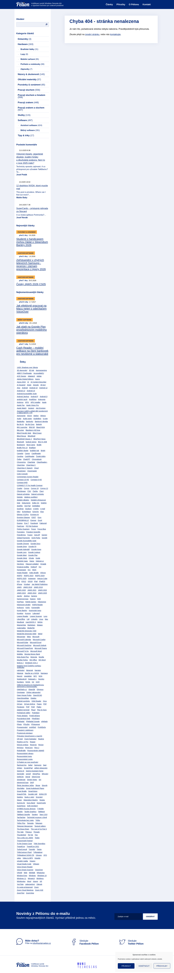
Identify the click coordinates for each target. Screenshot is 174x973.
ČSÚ (29, 491)
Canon (27, 453)
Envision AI (34, 515)
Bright (43, 451)
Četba (19, 459)
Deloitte (20, 497)
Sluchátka (20, 788)
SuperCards (41, 803)
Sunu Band (31, 803)
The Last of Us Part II (39, 829)
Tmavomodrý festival (25, 841)
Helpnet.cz (40, 561)
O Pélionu (134, 4)
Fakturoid (43, 523)
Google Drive (22, 547)
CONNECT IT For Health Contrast (29, 485)
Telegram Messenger (25, 826)
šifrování (45, 774)
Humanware (21, 570)
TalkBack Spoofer (23, 814)
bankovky (29, 421)
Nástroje (20, 673)
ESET (34, 517)
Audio (19, 419)
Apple (44, 402)
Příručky (120, 4)
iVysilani (27, 584)
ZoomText (20, 893)
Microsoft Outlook (39, 645)
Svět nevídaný (32, 806)
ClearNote (31, 462)
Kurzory (28, 613)
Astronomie (21, 416)
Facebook (34, 523)
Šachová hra (21, 765)
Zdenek (39, 884)
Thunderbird (21, 835)
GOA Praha (36, 538)
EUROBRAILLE (23, 520)
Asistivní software (31, 125)
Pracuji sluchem (29, 90)
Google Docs (35, 544)
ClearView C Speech (25, 468)
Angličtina (32, 399)
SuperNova (21, 806)
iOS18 (30, 581)
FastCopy (20, 526)
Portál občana (34, 716)
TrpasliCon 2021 (33, 846)
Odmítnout (144, 966)
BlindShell (31, 436)
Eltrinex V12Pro (23, 515)
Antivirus (20, 402)
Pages (39, 704)
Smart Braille (22, 791)
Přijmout (126, 966)
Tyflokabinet (37, 852)
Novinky (41, 679)
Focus (33, 529)
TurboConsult (22, 849)
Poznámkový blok (23, 719)
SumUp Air (21, 803)
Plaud (33, 710)
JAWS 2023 (21, 593)
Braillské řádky (29, 49)
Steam (19, 800)
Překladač (20, 721)
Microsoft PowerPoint (25, 648)
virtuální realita (22, 861)
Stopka (42, 800)
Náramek (29, 670)
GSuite (31, 558)
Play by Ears (42, 710)
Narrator (38, 670)
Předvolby (161, 966)
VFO (45, 855)
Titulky (37, 838)
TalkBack (41, 812)
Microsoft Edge (22, 642)
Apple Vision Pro (32, 405)
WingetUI (31, 878)
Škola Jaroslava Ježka (25, 785)
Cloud (36, 468)
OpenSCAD (37, 695)
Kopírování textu (35, 610)
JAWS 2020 (21, 590)
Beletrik (39, 424)
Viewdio (37, 858)
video (19, 858)
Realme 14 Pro (22, 742)
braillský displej (22, 451)
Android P (34, 397)
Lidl (28, 619)
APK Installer (35, 402)
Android (25, 388)
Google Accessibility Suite (26, 541)
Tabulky (20, 812)
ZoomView (30, 893)
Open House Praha (24, 695)
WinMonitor (21, 881)
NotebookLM (21, 679)
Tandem (35, 814)
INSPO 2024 (40, 576)
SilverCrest (36, 777)
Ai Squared (21, 385)
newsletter (28, 676)
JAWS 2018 (27, 587)
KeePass (20, 602)
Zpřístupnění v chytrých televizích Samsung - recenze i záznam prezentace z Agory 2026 (31, 265)
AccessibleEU (38, 373)
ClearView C (31, 465)
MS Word (42, 660)
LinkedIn (34, 619)
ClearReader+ (42, 462)
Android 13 (21, 391)
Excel (40, 520)
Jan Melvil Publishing (39, 584)
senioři (28, 774)
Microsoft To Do (23, 651)
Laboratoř (36, 613)
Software (25, 120)
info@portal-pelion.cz (42, 943)
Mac (46, 619)
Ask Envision (40, 408)
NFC (35, 676)
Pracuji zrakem (28, 102)
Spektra (20, 797)
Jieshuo (27, 596)
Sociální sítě (32, 794)
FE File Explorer (32, 526)
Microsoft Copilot (39, 640)
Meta (29, 637)
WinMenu (40, 878)
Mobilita (20, 654)
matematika (21, 628)
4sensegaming (41, 370)
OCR (38, 682)
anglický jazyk (22, 399)
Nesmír (19, 676)
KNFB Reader (37, 605)
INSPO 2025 (21, 578)
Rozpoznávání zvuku (25, 759)
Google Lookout (34, 552)
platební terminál (23, 710)
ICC (29, 570)
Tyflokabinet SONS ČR (25, 855)
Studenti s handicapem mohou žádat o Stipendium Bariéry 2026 (32, 242)
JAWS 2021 (31, 590)
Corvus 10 (35, 488)
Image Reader (22, 573)
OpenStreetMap (23, 698)
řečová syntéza (22, 745)
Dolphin (44, 503)
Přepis (19, 724)
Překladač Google (33, 721)
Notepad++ (32, 679)
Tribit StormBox (39, 844)
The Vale (20, 832)
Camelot (20, 453)
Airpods (36, 385)
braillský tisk (34, 451)
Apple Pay (21, 405)
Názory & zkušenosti (31, 74)
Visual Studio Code (24, 864)
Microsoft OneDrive (24, 645)
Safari (30, 765)
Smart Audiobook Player (35, 788)
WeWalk (32, 873)
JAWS (19, 587)
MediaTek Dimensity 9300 (26, 634)
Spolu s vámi (29, 797)
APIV (27, 402)
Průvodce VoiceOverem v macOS (29, 736)
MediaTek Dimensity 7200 (26, 631)
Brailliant (32, 448)
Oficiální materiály (29, 79)
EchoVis (36, 512)
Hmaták (43, 564)
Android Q (43, 397)
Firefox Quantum (23, 529)
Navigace (44, 673)
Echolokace (26, 512)
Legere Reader (22, 616)
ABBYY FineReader (24, 373)
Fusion (30, 535)
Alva (18, 388)
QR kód (20, 739)
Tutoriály (32, 849)
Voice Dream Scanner (25, 870)
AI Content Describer (38, 382)
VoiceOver (39, 870)
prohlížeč (32, 727)
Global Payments (23, 538)
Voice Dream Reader (25, 867)
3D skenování (22, 370)
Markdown (31, 625)
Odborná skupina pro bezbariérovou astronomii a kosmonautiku (30, 686)
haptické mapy (22, 561)
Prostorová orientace (25, 733)
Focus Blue (41, 529)
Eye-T (26, 523)
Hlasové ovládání (32, 564)
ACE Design (21, 376)
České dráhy (41, 456)
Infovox (43, 573)
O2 (33, 682)
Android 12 (43, 388)
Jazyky (19, 596)
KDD (39, 599)
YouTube (20, 884)
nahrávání (20, 670)
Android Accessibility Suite (27, 394)
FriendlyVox (21, 535)
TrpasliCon (21, 846)
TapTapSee (21, 817)
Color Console (22, 474)
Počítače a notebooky (32, 64)
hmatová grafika (23, 567)
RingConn (29, 748)
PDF (45, 704)
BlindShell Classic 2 (24, 439)
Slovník (44, 785)
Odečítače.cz (22, 689)
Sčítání (19, 768)
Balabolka (20, 421)
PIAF (33, 707)
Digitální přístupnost (38, 500)
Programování (22, 727)
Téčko (37, 820)
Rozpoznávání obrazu (25, 753)
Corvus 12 (44, 488)
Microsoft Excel (35, 642)
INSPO (19, 576)
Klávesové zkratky (24, 605)
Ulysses (39, 855)
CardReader (36, 453)
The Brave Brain (23, 829)
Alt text (43, 385)
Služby (24, 115)
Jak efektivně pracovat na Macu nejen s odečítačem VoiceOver (31, 308)
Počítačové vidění (23, 713)
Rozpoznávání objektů (35, 751)
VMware (36, 864)
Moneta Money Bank (32, 654)
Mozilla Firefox (22, 660)
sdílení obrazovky (40, 768)
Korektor (20, 613)
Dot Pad (27, 506)
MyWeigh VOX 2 (31, 663)
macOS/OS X (31, 622)
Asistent (31, 408)
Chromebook (37, 459)
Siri (40, 780)
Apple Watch (21, 408)
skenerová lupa (22, 783)
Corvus (26, 488)
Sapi (44, 765)
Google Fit (32, 547)
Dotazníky (24, 39)
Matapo (40, 625)
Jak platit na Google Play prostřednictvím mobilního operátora (31, 329)
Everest (33, 520)
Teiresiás (30, 823)
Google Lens (21, 552)
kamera (34, 596)
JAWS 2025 (42, 593)
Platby (39, 707)
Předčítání (36, 719)
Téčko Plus (21, 823)
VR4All (19, 873)
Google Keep (36, 549)
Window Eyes (22, 876)
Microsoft (35, 637)
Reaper (32, 742)
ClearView (21, 465)
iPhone (19, 584)
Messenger (21, 637)
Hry (40, 567)
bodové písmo (31, 442)
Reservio (33, 745)
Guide (38, 558)
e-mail (42, 509)
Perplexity (20, 707)
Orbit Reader (36, 701)
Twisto (39, 849)
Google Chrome (23, 544)
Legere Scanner (36, 616)
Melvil (40, 634)
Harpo (31, 561)
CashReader (29, 456)
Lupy (24, 54)
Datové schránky (37, 494)
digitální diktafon (23, 500)
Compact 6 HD (36, 480)
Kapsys (33, 599)
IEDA (34, 570)
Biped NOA (40, 427)
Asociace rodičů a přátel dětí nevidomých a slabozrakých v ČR (32, 412)
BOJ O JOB (42, 442)
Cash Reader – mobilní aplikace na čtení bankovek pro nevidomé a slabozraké (32, 350)
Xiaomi (35, 881)
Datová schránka (23, 494)
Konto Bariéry (22, 610)
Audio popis (27, 419)
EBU (18, 512)
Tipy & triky (26, 135)
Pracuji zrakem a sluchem (31, 108)
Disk (18, 503)
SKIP (32, 783)
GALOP (37, 535)
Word (29, 881)
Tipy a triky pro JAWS (25, 838)
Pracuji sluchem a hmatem (31, 96)
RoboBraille (21, 751)
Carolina (20, 456)
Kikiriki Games (30, 602)
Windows (32, 876)
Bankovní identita (41, 421)
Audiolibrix (37, 419)
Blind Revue (21, 436)
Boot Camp (31, 445)
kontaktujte (115, 34)
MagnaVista (21, 625)
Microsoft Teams (41, 648)
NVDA (27, 682)
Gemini (44, 535)
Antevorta (41, 399)
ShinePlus (36, 774)
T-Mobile (40, 809)
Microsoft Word (36, 651)
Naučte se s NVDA (32, 673)
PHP (27, 707)
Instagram (32, 578)
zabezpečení (30, 884)
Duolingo (20, 509)
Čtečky (35, 491)
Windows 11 (21, 878)
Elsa (42, 512)
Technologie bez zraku (25, 820)
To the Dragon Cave (24, 844)
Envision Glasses (23, 517)
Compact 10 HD (23, 480)
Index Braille (34, 573)
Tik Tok (30, 835)
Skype (37, 785)
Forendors (21, 532)
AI (28, 382)
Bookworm (21, 445)
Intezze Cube (42, 578)
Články (109, 4)
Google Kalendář (23, 549)
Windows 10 (42, 876)
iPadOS (42, 581)
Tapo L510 (43, 814)
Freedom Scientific (33, 532)
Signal (27, 777)
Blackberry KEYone (33, 430)
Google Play (32, 555)
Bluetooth (20, 442)
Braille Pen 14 (22, 448)
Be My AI (20, 424)
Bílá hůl (32, 427)
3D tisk (31, 370)
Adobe (39, 376)
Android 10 (33, 388)
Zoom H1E (39, 890)
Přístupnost (35, 724)
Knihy (27, 608)
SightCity (20, 777)
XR (41, 881)
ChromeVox (21, 462)
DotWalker (36, 506)
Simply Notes (32, 780)
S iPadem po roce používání (27, 762)
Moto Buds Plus (23, 657)
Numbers (20, 682)
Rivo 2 (36, 748)
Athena (43, 416)
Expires (20, 523)
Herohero (20, 564)
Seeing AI (20, 771)
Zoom (36, 887)
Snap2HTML (21, 794)
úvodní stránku (92, 34)
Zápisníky (26, 69)
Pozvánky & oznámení (31, 84)
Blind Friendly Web (24, 433)
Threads (36, 832)
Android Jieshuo (23, 397)
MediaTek (31, 628)
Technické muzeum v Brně (37, 817)
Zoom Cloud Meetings (25, 890)
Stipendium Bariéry (30, 800)
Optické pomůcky (23, 701)
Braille (39, 445)
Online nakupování (33, 692)
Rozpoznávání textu (24, 756)
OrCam (19, 704)
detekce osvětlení (30, 497)
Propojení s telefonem (25, 730)
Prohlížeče (42, 727)
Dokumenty (26, 503)
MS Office (33, 660)
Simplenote (21, 780)
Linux (41, 619)
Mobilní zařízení (30, 59)
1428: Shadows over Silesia (27, 367)
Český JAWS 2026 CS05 (31, 284)
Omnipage (21, 692)
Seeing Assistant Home (34, 771)
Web (25, 873)
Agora (37, 379)
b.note (45, 419)
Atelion (36, 416)
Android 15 (31, 391)
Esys (39, 517)
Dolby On (35, 503)
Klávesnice (42, 602)
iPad (36, 581)
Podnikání (35, 713)
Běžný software (30, 130)
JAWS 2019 (38, 587)
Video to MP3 (28, 858)
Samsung (37, 765)
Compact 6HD (22, 483)
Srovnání (39, 797)
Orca (45, 701)
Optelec (33, 698)
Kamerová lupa (22, 599)
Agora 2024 (21, 382)
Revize (41, 745)
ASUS (29, 416)
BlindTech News (39, 439)
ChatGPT (26, 459)
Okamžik (32, 689)
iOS (18, 581)
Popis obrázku (22, 716)
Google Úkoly (22, 558)
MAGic (40, 622)
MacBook (20, 622)
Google (44, 538)
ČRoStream (21, 491)
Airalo (29, 385)
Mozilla (41, 657)
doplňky (20, 506)
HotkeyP (34, 567)
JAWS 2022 (42, 590)
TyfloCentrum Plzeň (24, 852)
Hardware (25, 44)
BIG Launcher (22, 427)
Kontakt (147, 4)
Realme (41, 739)
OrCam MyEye (29, 704)
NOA (40, 676)
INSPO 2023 (28, 576)
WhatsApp (41, 873)
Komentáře (35, 608)
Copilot (19, 488)
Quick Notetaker (30, 739)
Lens (45, 616)
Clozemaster (32, 471)
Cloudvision (21, 471)
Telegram (38, 823)
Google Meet (22, 555)
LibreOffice (21, 619)
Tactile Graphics (30, 812)
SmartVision (32, 791)
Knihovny (20, 608)
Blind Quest (37, 433)
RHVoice (20, 748)
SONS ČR (43, 794)
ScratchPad (28, 768)
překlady (44, 721)
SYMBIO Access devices (26, 809)
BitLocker (20, 430)
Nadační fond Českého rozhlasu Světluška (29, 666)
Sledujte (85, 942)
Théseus (28, 832)
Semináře (20, 774)
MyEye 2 (20, 663)
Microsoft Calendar (24, 640)
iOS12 (23, 581)
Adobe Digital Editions (25, 379)
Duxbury (28, 509)
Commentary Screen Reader (27, 477)
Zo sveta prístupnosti (25, 887)
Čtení (42, 491)
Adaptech (31, 376)
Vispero (32, 861)
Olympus (40, 689)
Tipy (36, 835)
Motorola (33, 657)
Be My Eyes (29, 424)
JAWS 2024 (31, 593)
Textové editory (40, 826)
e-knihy (36, 509)
